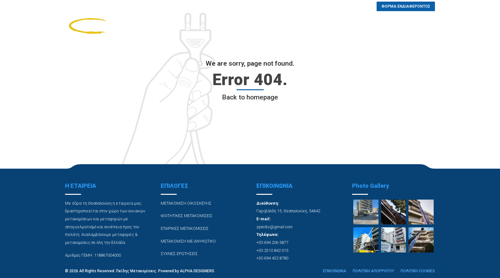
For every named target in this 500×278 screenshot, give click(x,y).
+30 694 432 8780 (272, 258)
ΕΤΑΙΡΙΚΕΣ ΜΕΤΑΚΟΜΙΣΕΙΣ (185, 228)
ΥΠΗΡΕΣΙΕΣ (224, 27)
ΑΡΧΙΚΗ (161, 27)
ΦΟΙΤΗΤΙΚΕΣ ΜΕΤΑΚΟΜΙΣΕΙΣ (186, 215)
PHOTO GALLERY (263, 27)
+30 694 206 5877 (272, 242)
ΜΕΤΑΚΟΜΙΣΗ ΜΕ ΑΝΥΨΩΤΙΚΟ (188, 241)
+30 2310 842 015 (272, 250)
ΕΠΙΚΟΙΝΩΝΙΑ (356, 27)
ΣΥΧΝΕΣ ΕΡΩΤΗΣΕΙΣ (311, 27)
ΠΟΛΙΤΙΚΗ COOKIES (418, 271)
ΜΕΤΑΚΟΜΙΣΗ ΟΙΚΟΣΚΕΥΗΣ (186, 203)
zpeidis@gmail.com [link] (274, 226)
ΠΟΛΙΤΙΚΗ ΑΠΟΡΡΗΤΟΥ (373, 271)
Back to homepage (250, 97)
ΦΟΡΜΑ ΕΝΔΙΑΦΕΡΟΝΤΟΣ (407, 27)
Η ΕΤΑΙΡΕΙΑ (190, 27)
